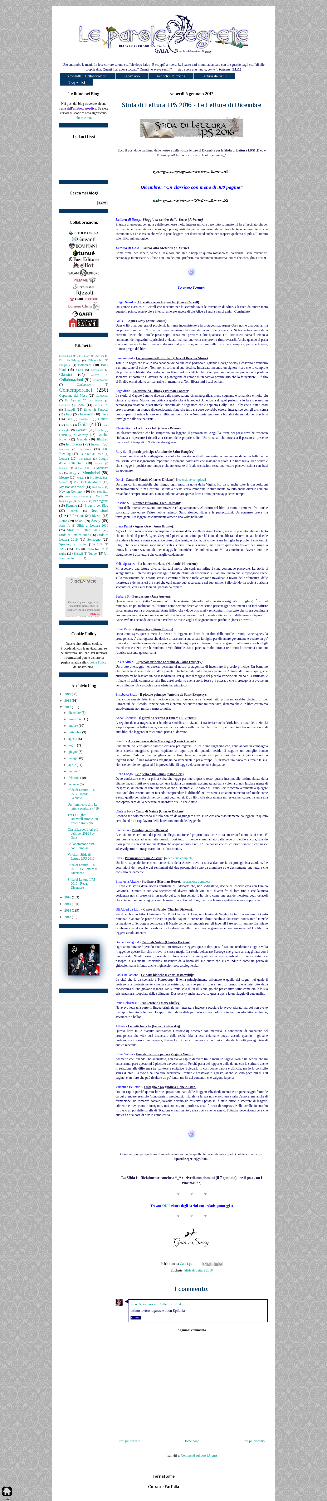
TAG (62, 549)
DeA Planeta (95, 400)
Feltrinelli (86, 414)
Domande (65, 405)
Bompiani (84, 365)
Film (69, 419)
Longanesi (85, 458)
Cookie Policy (96, 662)
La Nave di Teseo (91, 453)
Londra (64, 458)
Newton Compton (71, 491)
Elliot (87, 409)
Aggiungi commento (191, 1330)
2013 (68, 917)
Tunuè (92, 553)
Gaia (83, 424)
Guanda (82, 439)
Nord (99, 496)
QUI (165, 1205)
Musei (80, 477)
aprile (72, 765)
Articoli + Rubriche (171, 76)
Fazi (69, 414)
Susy (134, 1304)
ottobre (73, 725)
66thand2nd (65, 355)
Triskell (78, 553)
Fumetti (103, 419)
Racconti (74, 510)
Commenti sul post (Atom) (199, 1455)
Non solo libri (99, 491)
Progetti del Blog (96, 505)
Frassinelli (85, 419)
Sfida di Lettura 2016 (198, 1270)
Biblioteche (95, 360)
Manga (98, 463)
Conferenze (84, 384)
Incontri (96, 444)
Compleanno (100, 380)
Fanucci (103, 409)
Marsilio (63, 468)
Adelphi (99, 355)
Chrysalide (97, 369)
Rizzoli (96, 515)
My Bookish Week (71, 487)
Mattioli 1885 (82, 468)
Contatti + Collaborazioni (87, 76)
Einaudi (69, 409)
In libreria (74, 444)
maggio (73, 758)
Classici (65, 374)
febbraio (74, 778)
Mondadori (91, 472)
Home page (191, 1441)
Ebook (81, 405)
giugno (73, 751)
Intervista (64, 449)
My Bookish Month (87, 482)
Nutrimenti (82, 501)
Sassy (95, 520)
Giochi (99, 430)
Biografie (64, 365)
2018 (68, 700)
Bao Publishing (69, 360)
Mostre (64, 477)
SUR (100, 544)
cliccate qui (83, 118)
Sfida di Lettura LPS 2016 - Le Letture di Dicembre (83, 869)
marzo (73, 771)
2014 (68, 910)
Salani (79, 521)
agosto (73, 738)
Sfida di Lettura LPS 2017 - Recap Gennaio (81, 794)
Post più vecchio (254, 1441)
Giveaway (81, 434)
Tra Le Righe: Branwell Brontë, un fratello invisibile (83, 819)
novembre (75, 719)
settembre (75, 732)
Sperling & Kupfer (73, 544)
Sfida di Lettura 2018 (74, 535)
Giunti (63, 434)
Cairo (79, 369)
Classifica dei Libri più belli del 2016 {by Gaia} (83, 833)
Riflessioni (76, 515)
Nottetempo (65, 501)
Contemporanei (75, 390)
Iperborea (84, 449)
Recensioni (132, 76)
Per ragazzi (100, 501)
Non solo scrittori (76, 496)
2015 (68, 904)
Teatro (90, 549)
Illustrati (102, 439)
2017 (68, 707)
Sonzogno (94, 539)
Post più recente (129, 1441)
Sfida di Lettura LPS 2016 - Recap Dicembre (81, 883)
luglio (72, 745)
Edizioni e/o (100, 405)
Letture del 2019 (214, 76)
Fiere (104, 414)
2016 (68, 897)
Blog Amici (76, 82)
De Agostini (73, 400)
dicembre (75, 712)
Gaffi (69, 425)
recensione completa (191, 479)
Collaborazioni (71, 379)
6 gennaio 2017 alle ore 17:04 (160, 1304)
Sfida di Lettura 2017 (83, 530)
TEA (77, 549)
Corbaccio (102, 395)
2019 (68, 694)
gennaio (74, 784)
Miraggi (73, 473)
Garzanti (81, 430)
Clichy (95, 374)
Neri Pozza (98, 487)
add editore (83, 355)
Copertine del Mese (73, 395)
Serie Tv (64, 525)
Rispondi (135, 1318)
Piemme (71, 505)
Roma (63, 521)
